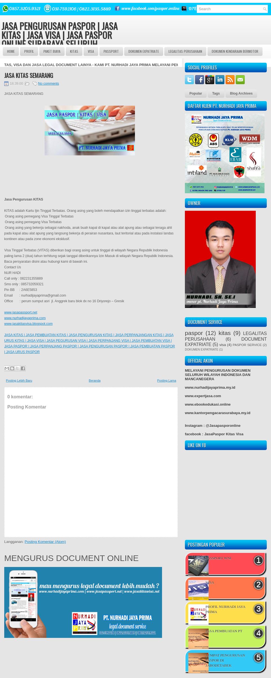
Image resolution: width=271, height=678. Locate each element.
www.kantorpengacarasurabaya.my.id (217, 413)
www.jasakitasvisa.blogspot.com (28, 324)
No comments (48, 84)
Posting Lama (166, 380)
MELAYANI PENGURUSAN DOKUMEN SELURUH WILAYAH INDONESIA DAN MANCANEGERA (217, 374)
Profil (29, 51)
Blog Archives (241, 93)
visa (222, 345)
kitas (224, 333)
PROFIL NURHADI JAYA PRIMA (225, 609)
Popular (195, 93)
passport (111, 51)
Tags (216, 93)
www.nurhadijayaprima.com (25, 318)
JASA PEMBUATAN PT (224, 631)
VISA (91, 51)
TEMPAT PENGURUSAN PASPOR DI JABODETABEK (225, 660)
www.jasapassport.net (20, 312)
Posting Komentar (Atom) (45, 542)
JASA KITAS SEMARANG (28, 75)
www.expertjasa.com (203, 396)
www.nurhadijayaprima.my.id (210, 387)
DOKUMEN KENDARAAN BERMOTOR (235, 51)
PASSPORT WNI (218, 558)
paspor (194, 333)
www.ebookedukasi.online (208, 404)
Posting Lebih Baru (19, 380)
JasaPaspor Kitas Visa (224, 434)
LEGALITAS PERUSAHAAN (185, 51)
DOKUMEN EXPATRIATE (143, 51)
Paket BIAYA (51, 51)
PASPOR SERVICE (247, 345)
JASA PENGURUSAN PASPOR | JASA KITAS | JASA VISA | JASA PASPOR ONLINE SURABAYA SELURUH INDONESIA (59, 39)
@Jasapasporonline (223, 425)
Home (11, 51)
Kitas (74, 51)
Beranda (95, 380)
